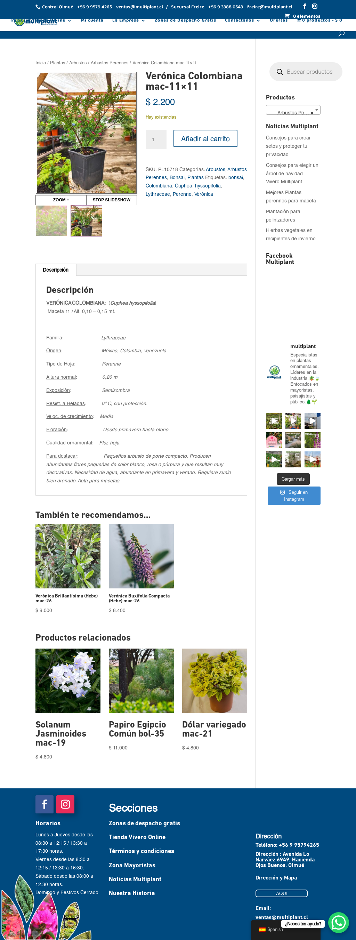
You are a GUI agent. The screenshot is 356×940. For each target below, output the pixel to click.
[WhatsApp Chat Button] (338, 922)
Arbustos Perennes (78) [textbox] (294, 113)
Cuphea (183, 185)
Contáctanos (239, 21)
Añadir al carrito (205, 138)
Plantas (57, 62)
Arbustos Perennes (109, 62)
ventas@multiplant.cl (282, 918)
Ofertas (279, 21)
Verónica (203, 194)
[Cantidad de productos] (156, 139)
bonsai (235, 177)
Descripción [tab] (55, 270)
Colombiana (159, 185)
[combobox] (293, 110)
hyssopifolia (208, 185)
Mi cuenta (92, 21)
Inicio (17, 21)
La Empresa (125, 21)
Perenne (182, 194)
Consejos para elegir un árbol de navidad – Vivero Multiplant (292, 173)
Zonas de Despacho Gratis (185, 21)
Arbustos (78, 62)
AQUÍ (282, 893)
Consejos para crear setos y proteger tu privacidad (288, 146)
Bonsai (177, 177)
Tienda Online (49, 21)
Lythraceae (158, 194)
